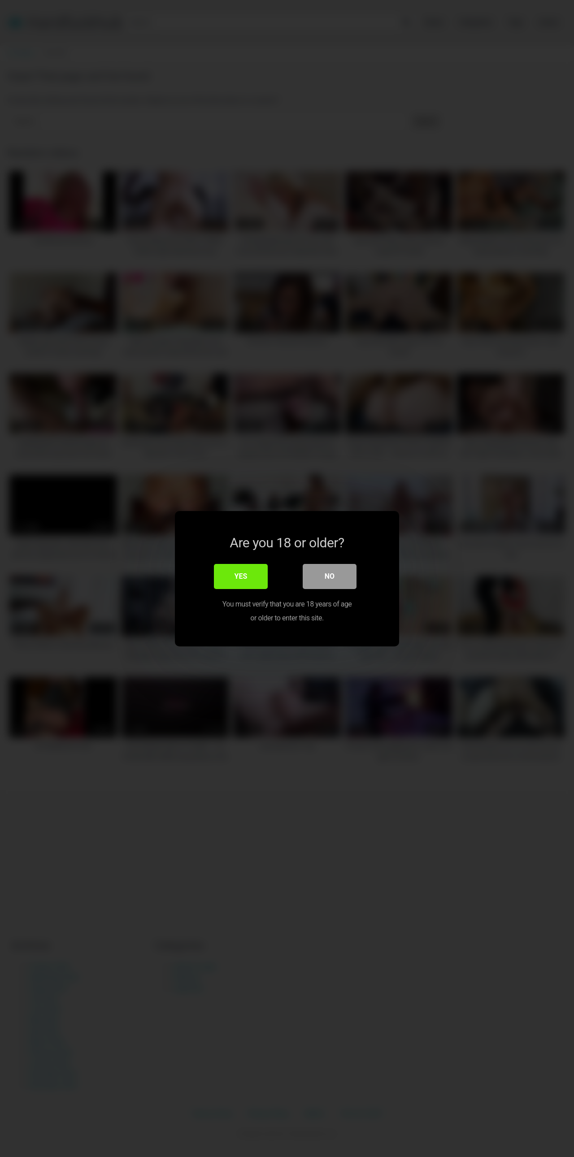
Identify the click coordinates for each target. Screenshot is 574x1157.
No (330, 576)
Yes (241, 576)
